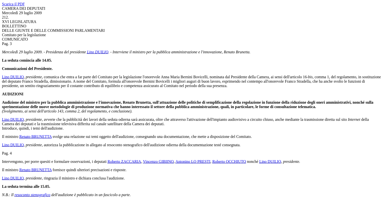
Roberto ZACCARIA (124, 161)
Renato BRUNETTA (35, 136)
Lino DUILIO (97, 52)
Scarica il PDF (13, 4)
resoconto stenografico (33, 195)
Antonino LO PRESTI (192, 161)
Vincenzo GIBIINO (158, 161)
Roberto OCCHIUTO (229, 161)
